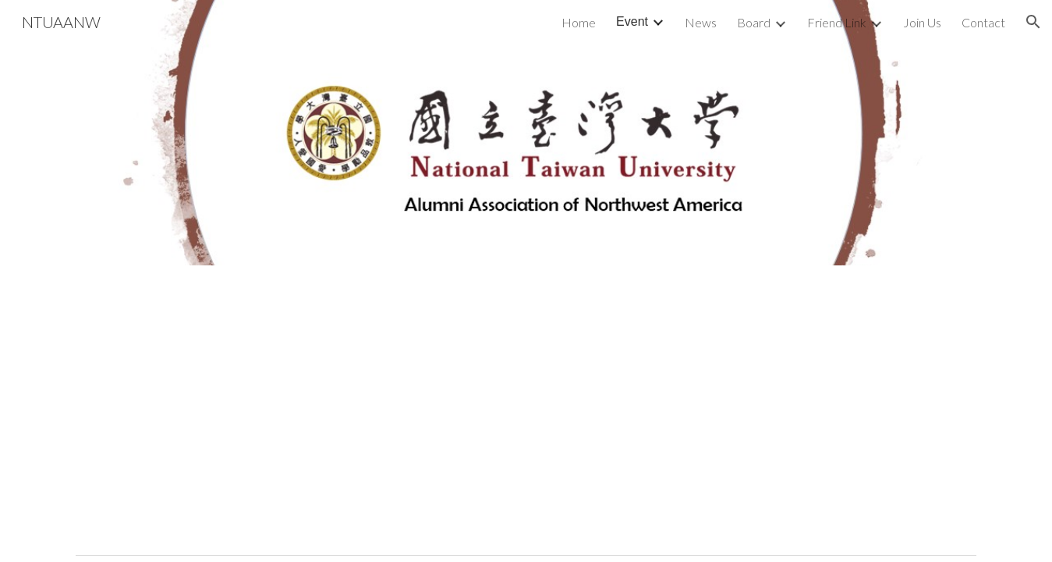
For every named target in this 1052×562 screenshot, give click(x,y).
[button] (1033, 22)
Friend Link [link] (836, 22)
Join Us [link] (922, 22)
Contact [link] (983, 22)
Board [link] (753, 22)
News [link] (701, 22)
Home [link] (578, 22)
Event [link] (632, 21)
